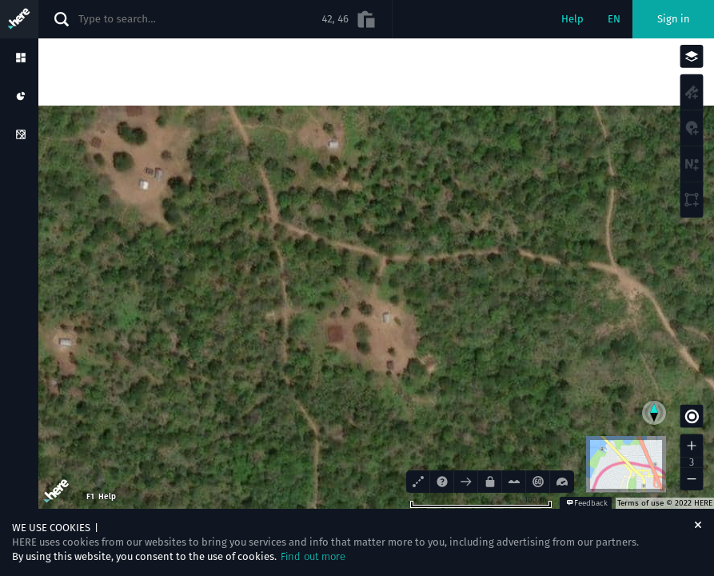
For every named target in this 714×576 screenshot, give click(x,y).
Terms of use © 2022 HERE (664, 503)
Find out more (313, 556)
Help (572, 19)
